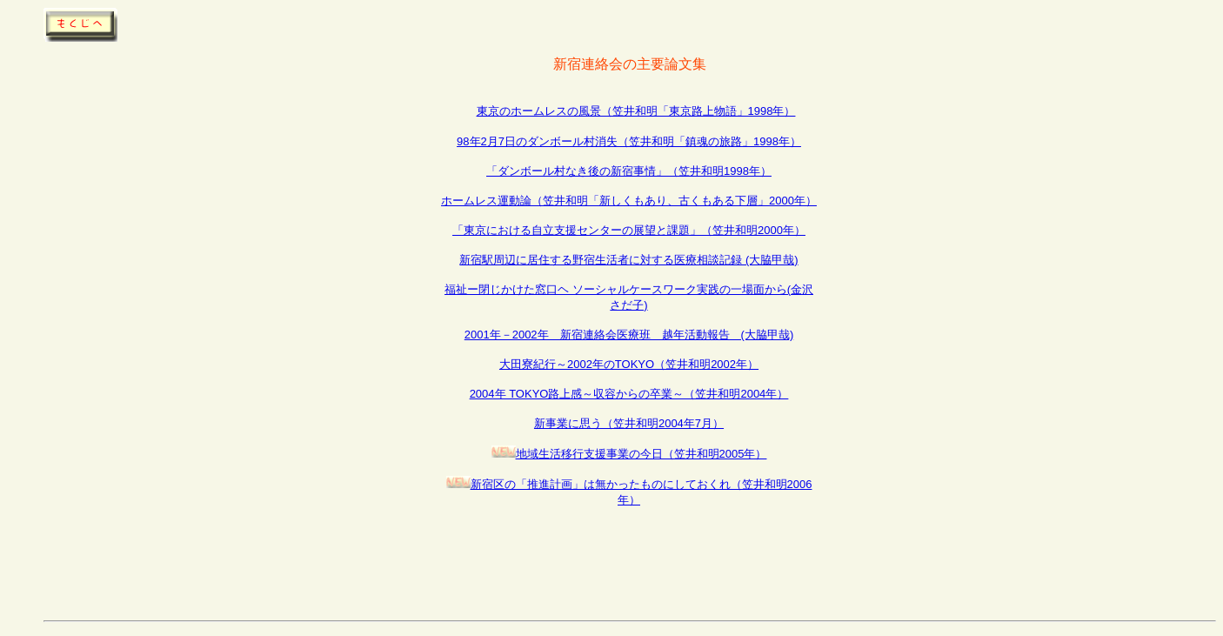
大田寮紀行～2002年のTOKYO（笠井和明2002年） (629, 364)
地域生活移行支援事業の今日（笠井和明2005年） (641, 453)
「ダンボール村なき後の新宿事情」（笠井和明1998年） (629, 170)
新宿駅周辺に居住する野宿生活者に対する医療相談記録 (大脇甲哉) (628, 259)
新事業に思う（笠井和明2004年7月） (629, 423)
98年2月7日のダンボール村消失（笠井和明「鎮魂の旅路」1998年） (629, 141)
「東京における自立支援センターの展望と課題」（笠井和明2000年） (628, 230)
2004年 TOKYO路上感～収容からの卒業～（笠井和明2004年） (629, 393)
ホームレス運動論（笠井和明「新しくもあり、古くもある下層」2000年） (629, 200)
